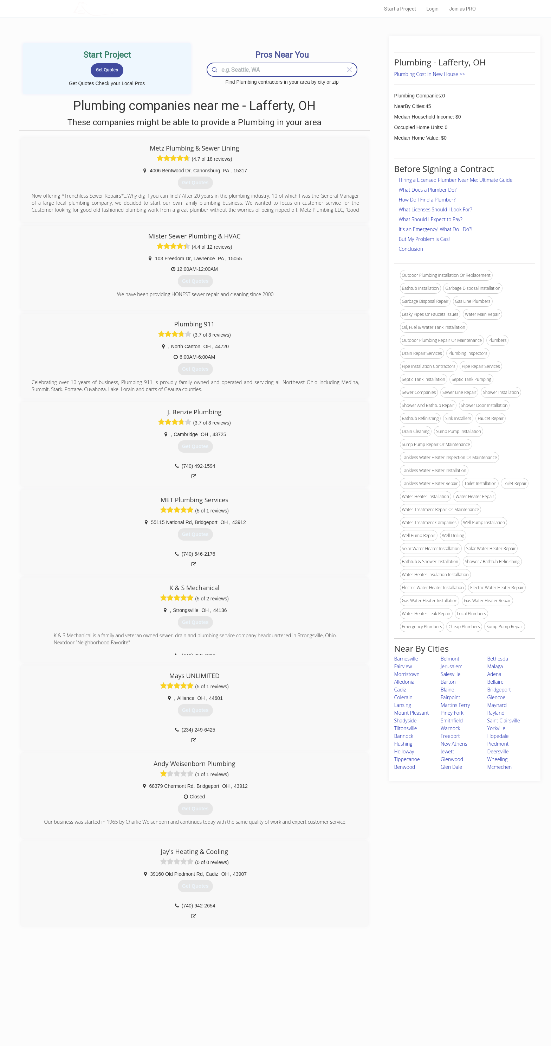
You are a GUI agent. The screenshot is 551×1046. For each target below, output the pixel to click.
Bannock (403, 736)
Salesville (450, 674)
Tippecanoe (407, 759)
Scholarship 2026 (373, 986)
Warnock (450, 728)
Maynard (497, 705)
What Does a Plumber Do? (428, 189)
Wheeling (497, 759)
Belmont (450, 658)
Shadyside (405, 720)
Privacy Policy (370, 994)
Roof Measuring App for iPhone (269, 1010)
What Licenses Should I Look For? (435, 209)
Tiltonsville (405, 728)
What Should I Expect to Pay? (430, 219)
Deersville (498, 751)
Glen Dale (451, 767)
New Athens (454, 743)
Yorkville (496, 728)
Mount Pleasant (411, 712)
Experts (246, 994)
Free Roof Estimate (160, 1010)
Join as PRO (462, 9)
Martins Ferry (455, 705)
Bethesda (497, 658)
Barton (448, 681)
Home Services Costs (163, 986)
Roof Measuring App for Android (270, 1018)
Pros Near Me (155, 994)
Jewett (447, 751)
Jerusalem (451, 666)
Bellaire (495, 681)
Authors (364, 1002)
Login (433, 9)
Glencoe (496, 697)
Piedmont (498, 743)
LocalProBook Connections (383, 1010)
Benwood (404, 767)
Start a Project (400, 9)
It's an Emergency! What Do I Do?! (436, 229)
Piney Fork (452, 712)
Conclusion (411, 248)
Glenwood (452, 759)
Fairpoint (450, 697)
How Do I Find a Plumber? (427, 199)
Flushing (403, 743)
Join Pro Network (255, 986)
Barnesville (406, 658)
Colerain (403, 697)
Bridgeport (499, 689)
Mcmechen (499, 767)
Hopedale (498, 736)
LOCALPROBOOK (114, 8)
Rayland (496, 712)
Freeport (450, 736)
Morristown (407, 674)
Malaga (495, 666)
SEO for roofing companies (382, 1018)
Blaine (447, 689)
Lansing (402, 705)
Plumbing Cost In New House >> (429, 74)
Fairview (403, 666)
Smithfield (452, 720)
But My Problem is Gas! (424, 239)
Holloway (404, 751)
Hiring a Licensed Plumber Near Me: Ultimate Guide (456, 180)
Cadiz (400, 689)
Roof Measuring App (258, 1002)
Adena (494, 674)
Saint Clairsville (503, 720)
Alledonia (404, 681)
